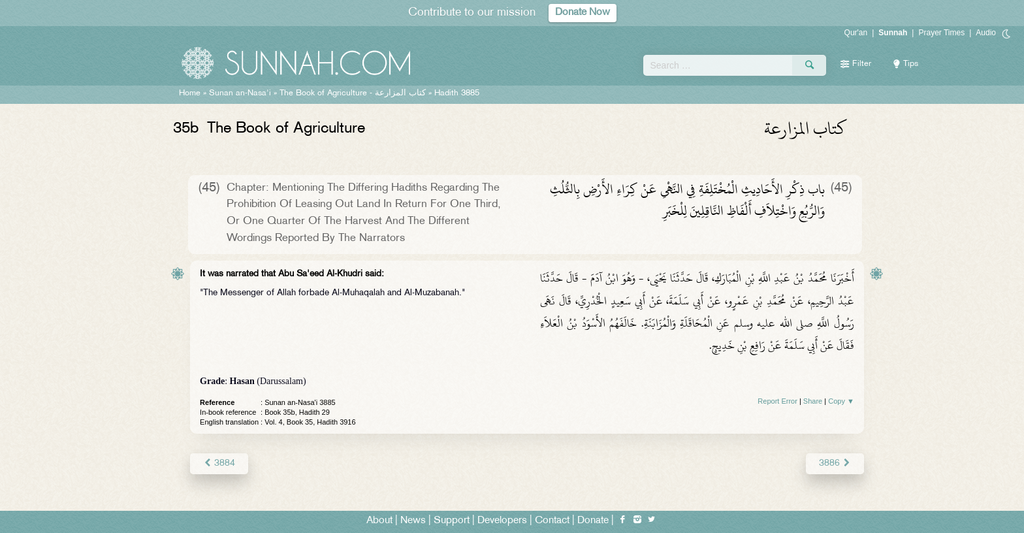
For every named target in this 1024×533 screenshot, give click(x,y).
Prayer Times (941, 32)
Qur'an (856, 32)
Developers (502, 521)
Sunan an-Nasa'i (240, 93)
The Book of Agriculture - (353, 93)
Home (189, 93)
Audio (986, 32)
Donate (593, 521)
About (379, 521)
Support (452, 521)
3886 (835, 463)
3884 (219, 463)
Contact (552, 521)
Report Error (777, 401)
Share (812, 401)
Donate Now (582, 13)
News (413, 521)
